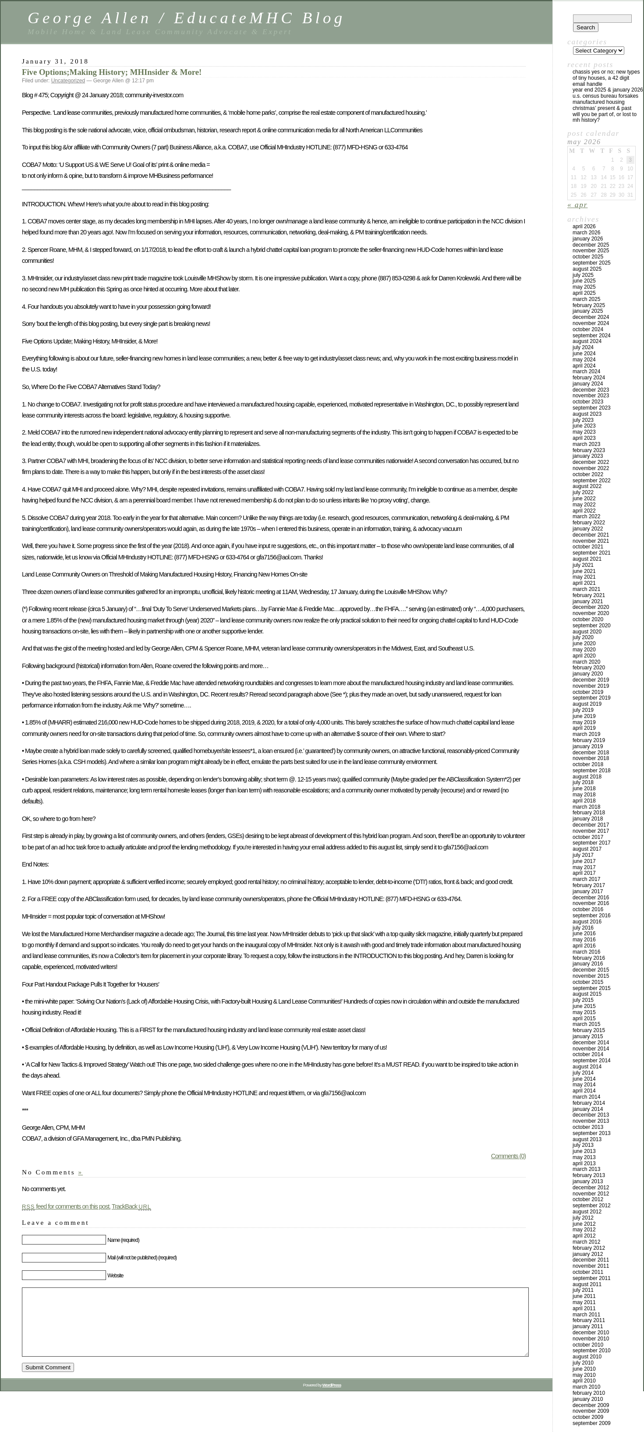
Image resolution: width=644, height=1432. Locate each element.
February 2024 (589, 378)
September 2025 (592, 263)
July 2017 (583, 855)
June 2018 (584, 788)
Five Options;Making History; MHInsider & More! (112, 72)
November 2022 (591, 468)
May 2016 (584, 940)
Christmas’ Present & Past (602, 108)
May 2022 (584, 505)
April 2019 (584, 728)
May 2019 (584, 722)
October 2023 (588, 402)
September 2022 (592, 480)
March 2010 (586, 1387)
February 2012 (589, 1248)
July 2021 (583, 565)
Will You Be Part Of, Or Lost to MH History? (605, 117)
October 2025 (588, 257)
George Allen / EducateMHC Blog (187, 18)
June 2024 (584, 353)
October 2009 (588, 1417)
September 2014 (592, 1060)
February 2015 (589, 1030)
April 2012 (584, 1236)
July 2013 (583, 1145)
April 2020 (584, 656)
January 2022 (588, 529)
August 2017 (587, 849)
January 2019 (588, 746)
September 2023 (592, 408)
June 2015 (584, 1006)
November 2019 (591, 686)
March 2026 (586, 233)
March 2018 (586, 807)
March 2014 (586, 1097)
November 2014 (591, 1049)
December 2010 (591, 1332)
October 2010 (588, 1345)
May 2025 (584, 287)
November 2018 (591, 758)
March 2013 (586, 1169)
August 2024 (587, 341)
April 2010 (584, 1381)
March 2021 (586, 589)
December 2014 (591, 1043)
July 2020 (583, 637)
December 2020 (591, 607)
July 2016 (583, 928)
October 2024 (588, 329)
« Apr (577, 204)
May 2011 (584, 1302)
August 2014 (587, 1067)
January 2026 (588, 239)
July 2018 (583, 782)
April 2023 (584, 438)
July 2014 (583, 1073)
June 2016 (584, 933)
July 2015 (583, 1000)
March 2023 (586, 444)
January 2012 (588, 1254)
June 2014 (584, 1079)
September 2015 (592, 988)
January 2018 (588, 819)
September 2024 (592, 335)
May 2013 (584, 1157)
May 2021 (584, 577)
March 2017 (586, 879)
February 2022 (589, 523)
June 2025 (584, 281)
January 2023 (588, 456)
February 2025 (589, 305)
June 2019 (584, 716)
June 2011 (584, 1296)
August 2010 (587, 1357)
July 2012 (583, 1218)
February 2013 (589, 1175)
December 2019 (591, 680)
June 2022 (584, 498)
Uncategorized (68, 81)
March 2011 (586, 1315)
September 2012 (592, 1205)
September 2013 (592, 1133)
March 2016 (586, 952)
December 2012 (591, 1187)
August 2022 (587, 486)
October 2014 (588, 1054)
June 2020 (584, 643)
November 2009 (591, 1411)
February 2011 (589, 1320)
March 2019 (586, 734)
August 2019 (587, 704)
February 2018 (589, 813)
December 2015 (591, 970)
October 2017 (588, 837)
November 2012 (591, 1194)
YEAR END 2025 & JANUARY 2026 (608, 90)
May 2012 (584, 1230)
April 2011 (584, 1308)
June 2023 (584, 426)
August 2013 (587, 1139)
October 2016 (588, 909)
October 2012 (588, 1199)
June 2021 (584, 571)
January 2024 (588, 384)
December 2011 (591, 1260)
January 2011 (588, 1326)
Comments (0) (508, 1156)
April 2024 (584, 366)
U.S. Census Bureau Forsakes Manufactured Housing (605, 99)
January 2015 (588, 1036)
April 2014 (584, 1091)
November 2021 (591, 541)
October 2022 (588, 474)
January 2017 (588, 891)
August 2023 (587, 414)
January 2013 (588, 1181)
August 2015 (587, 994)
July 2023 (583, 420)
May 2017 (584, 867)
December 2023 (591, 390)
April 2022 (584, 511)
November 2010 (591, 1339)
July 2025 (583, 275)
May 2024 (584, 360)
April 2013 (584, 1163)
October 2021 (588, 547)
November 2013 (591, 1121)
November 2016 (591, 903)
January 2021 (588, 601)
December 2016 (591, 898)
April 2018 (584, 801)
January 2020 (588, 674)
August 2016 (587, 922)
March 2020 (586, 662)
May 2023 (584, 432)
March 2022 (586, 516)
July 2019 (583, 710)
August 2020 (587, 632)
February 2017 (589, 885)
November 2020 (591, 613)
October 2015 (588, 982)
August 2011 (587, 1284)
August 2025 (587, 269)
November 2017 (591, 831)
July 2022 (583, 492)
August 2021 (587, 559)
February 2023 (589, 450)
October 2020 (588, 619)
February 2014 (589, 1103)
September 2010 (592, 1350)
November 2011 (591, 1266)
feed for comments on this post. (66, 1206)
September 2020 (592, 625)
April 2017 (584, 873)
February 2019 (589, 740)
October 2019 (588, 692)
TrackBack (131, 1206)
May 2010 (584, 1375)
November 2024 (591, 323)
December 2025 (591, 245)
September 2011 (592, 1278)
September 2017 (592, 843)
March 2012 (586, 1242)
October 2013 (588, 1127)
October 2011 (588, 1272)
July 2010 (583, 1363)
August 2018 (587, 777)
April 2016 (584, 946)
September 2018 (592, 770)
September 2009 (592, 1423)
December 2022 (591, 462)
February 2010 (589, 1393)
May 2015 (584, 1012)
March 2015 (586, 1024)
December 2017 (591, 825)
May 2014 (584, 1085)
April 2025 (584, 293)
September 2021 (592, 553)
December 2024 (591, 317)
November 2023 (591, 395)
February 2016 (589, 958)
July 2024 (583, 347)
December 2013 (591, 1115)
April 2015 (584, 1018)
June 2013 (584, 1151)
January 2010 (588, 1399)
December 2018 (591, 753)
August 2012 (587, 1212)
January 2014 (588, 1109)
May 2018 (584, 795)
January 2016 (588, 964)
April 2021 (584, 583)
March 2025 (586, 299)
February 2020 (589, 668)
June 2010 (584, 1369)
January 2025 (588, 311)
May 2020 (584, 650)
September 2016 (592, 915)
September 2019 (592, 698)
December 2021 (591, 535)
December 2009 (591, 1405)
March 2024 (586, 371)
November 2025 (591, 251)
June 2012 (584, 1224)
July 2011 (583, 1290)
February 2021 (589, 595)
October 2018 (588, 764)
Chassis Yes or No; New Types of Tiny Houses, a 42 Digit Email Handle (606, 78)
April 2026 (584, 226)
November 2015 (591, 976)
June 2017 (584, 861)
